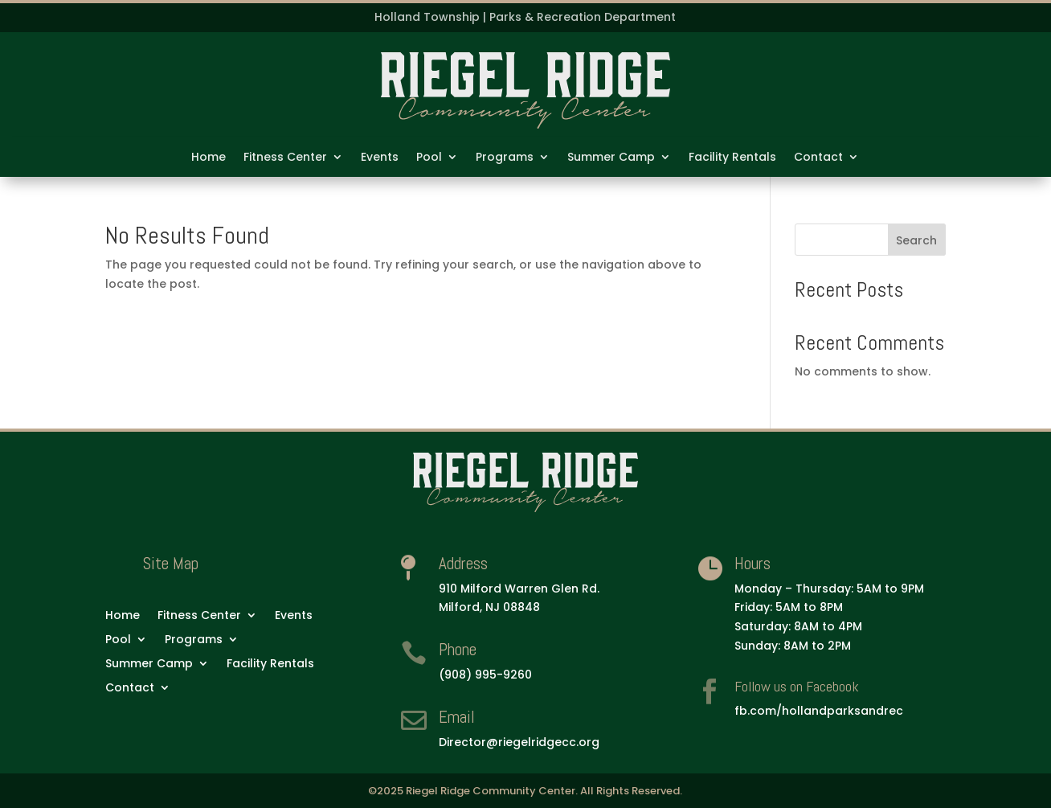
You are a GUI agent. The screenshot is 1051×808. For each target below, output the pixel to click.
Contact (818, 158)
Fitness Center (285, 158)
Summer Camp (611, 158)
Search (916, 240)
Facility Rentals (732, 158)
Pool (429, 158)
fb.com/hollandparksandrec (818, 711)
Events (380, 158)
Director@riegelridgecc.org (519, 742)
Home (208, 158)
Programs (505, 158)
